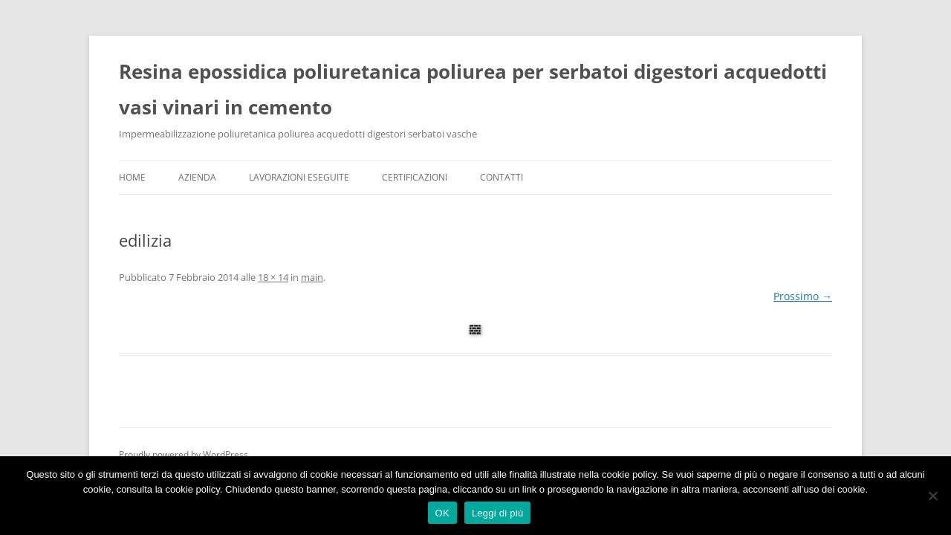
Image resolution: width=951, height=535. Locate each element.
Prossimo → (802, 296)
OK (442, 513)
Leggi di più (498, 513)
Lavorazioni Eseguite (299, 177)
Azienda (197, 177)
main (312, 277)
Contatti (501, 177)
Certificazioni (414, 177)
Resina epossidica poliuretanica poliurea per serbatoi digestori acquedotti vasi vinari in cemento (473, 89)
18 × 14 (273, 277)
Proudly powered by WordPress (183, 454)
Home (132, 177)
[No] (932, 495)
